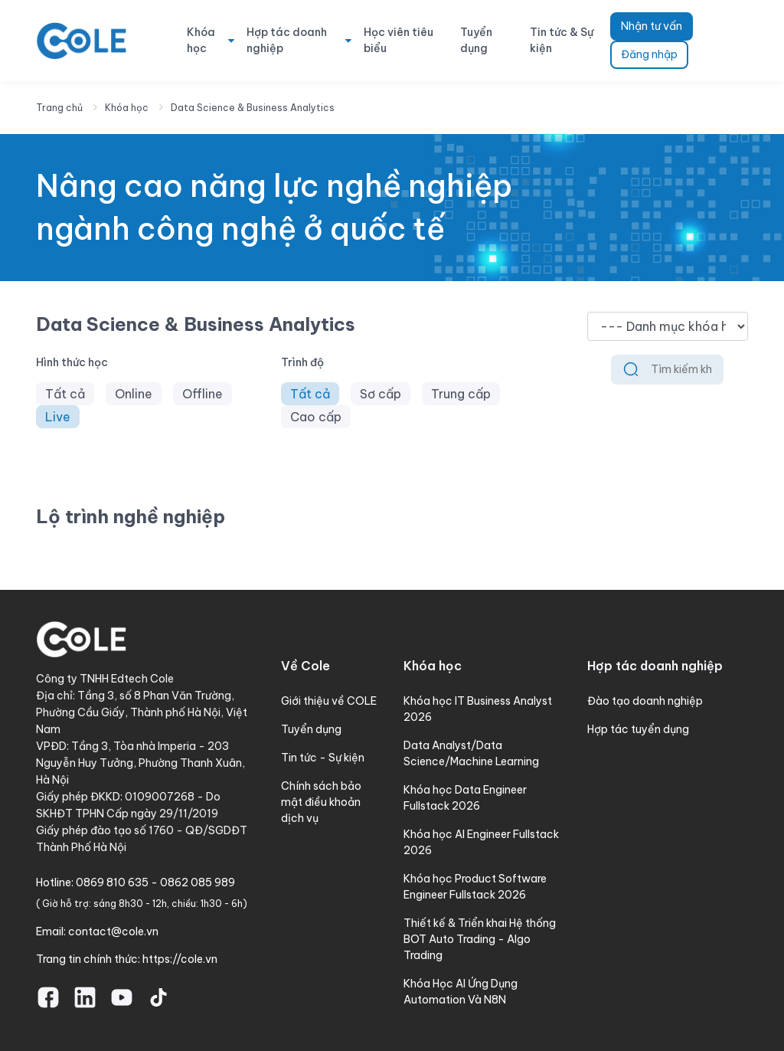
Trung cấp (461, 393)
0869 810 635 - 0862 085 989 (155, 882)
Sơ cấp (380, 393)
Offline (202, 393)
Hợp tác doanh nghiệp (287, 40)
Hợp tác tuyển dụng (638, 729)
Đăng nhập (649, 54)
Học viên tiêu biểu (398, 40)
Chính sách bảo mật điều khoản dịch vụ (321, 802)
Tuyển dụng (476, 40)
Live (57, 416)
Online (133, 393)
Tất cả (65, 393)
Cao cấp (315, 416)
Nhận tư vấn (651, 26)
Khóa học (201, 40)
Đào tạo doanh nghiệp (645, 701)
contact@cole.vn (113, 931)
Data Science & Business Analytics (253, 107)
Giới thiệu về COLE (329, 701)
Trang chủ (59, 107)
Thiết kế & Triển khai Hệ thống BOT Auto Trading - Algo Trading (479, 939)
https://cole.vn (179, 959)
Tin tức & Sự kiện (561, 40)
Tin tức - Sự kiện (322, 758)
